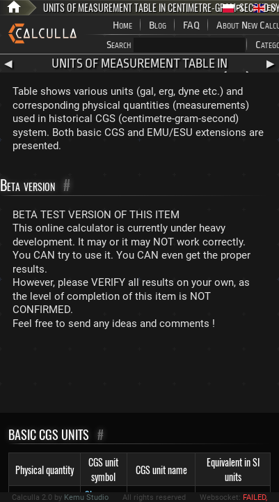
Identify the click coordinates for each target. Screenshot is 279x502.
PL (234, 8)
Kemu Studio (86, 497)
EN (264, 8)
